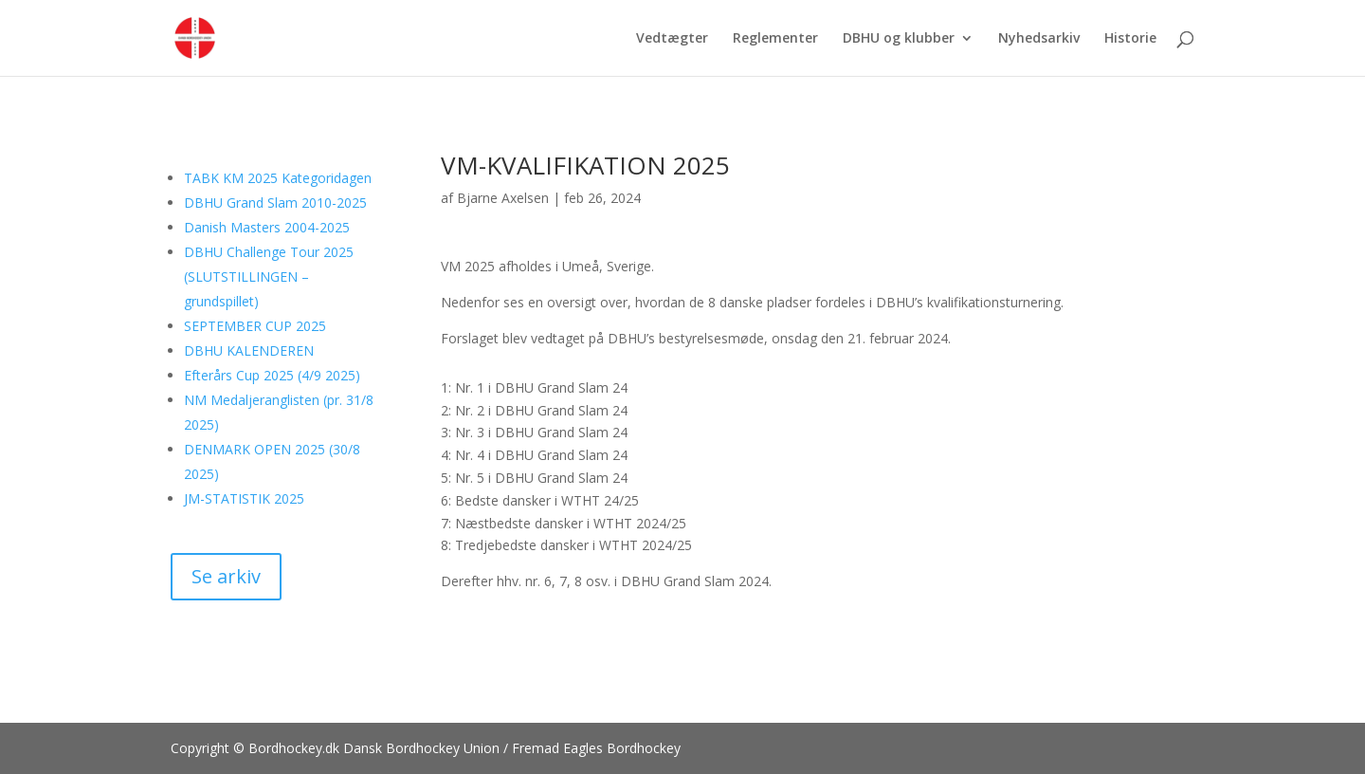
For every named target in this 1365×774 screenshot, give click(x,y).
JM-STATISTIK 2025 (244, 498)
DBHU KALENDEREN (249, 350)
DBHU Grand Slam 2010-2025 (275, 203)
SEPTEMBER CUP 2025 (255, 326)
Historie (1130, 38)
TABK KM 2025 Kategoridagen (278, 178)
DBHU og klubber (899, 38)
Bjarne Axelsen (503, 198)
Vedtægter (672, 38)
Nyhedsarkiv (1039, 38)
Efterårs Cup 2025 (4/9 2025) (272, 375)
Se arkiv (226, 576)
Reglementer (775, 38)
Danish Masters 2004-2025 (267, 227)
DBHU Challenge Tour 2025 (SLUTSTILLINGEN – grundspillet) (269, 276)
